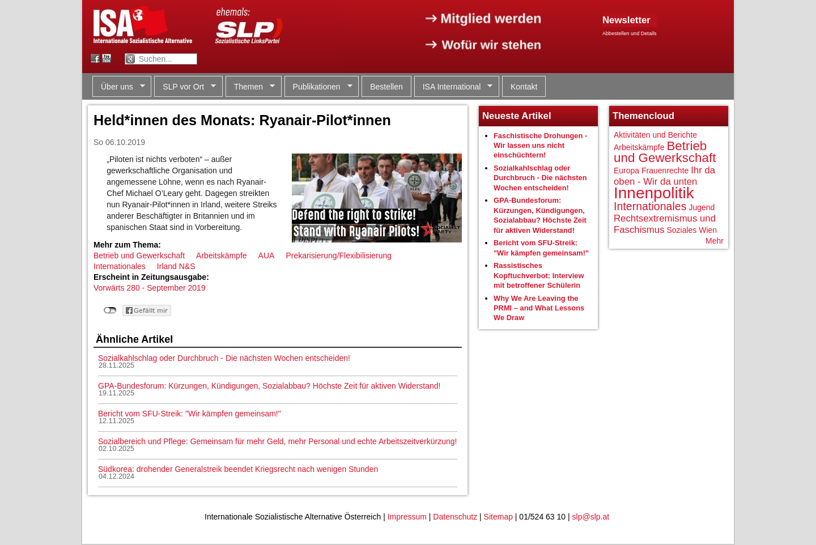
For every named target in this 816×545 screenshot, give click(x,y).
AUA (266, 255)
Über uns (118, 87)
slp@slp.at (591, 516)
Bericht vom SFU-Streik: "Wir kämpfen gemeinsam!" (189, 413)
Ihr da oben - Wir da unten (664, 176)
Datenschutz (455, 516)
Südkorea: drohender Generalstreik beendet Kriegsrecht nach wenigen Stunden (238, 469)
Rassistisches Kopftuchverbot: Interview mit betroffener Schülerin (539, 275)
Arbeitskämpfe (221, 255)
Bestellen (386, 86)
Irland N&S (176, 266)
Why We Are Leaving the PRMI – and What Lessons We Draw (539, 308)
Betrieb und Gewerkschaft (139, 255)
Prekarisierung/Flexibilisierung (339, 255)
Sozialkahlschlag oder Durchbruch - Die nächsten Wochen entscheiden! (224, 358)
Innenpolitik (654, 193)
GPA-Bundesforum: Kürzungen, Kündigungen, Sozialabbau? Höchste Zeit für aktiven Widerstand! (269, 385)
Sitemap (498, 516)
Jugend (701, 207)
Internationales (120, 266)
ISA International (453, 87)
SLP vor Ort (185, 87)
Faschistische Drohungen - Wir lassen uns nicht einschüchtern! (540, 145)
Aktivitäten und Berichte (655, 134)
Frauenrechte (664, 170)
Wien (708, 230)
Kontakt (524, 86)
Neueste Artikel (516, 115)
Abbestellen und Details (629, 33)
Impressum (407, 516)
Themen (250, 87)
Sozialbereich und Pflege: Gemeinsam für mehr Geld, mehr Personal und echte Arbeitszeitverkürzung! (277, 441)
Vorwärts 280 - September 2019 (150, 287)
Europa (626, 170)
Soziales (681, 230)
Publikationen (318, 87)
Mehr (715, 240)
